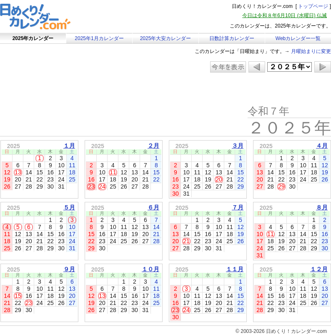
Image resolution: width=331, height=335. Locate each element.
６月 (153, 207)
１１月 (234, 269)
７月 (237, 207)
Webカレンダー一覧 (298, 38)
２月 (153, 145)
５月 (69, 207)
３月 (237, 145)
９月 (69, 269)
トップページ (313, 6)
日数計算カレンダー (231, 38)
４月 (322, 145)
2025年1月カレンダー (99, 38)
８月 (322, 207)
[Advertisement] (70, 89)
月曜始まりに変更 (311, 51)
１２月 (319, 269)
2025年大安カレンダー (165, 38)
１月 (69, 145)
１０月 (150, 269)
